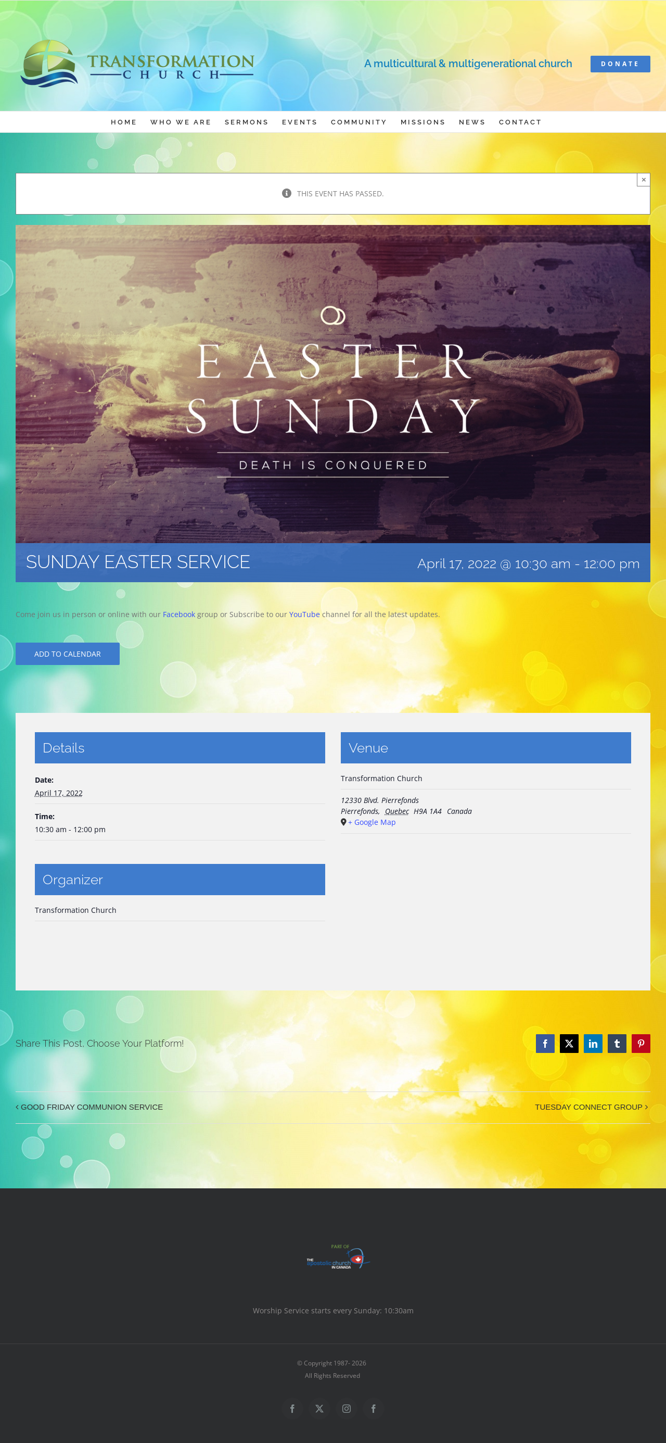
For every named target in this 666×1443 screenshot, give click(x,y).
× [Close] (644, 179)
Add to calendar (67, 653)
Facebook (179, 614)
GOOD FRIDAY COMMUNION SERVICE (92, 1106)
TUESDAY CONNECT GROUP (589, 1106)
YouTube (304, 614)
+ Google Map (372, 822)
